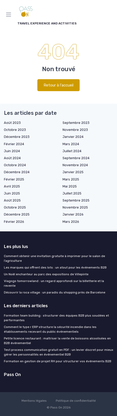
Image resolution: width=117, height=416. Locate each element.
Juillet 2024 (72, 151)
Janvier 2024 (73, 137)
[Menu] (9, 14)
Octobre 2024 (15, 165)
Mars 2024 (71, 144)
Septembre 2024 (76, 158)
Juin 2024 (12, 151)
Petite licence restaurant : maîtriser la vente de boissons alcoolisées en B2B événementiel (57, 341)
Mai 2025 (70, 186)
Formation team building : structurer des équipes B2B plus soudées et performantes (56, 318)
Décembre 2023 (17, 137)
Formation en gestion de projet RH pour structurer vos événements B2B (57, 361)
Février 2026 (14, 222)
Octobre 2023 (15, 130)
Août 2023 (12, 123)
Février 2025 (14, 179)
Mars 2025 (71, 179)
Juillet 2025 (72, 193)
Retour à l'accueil (58, 85)
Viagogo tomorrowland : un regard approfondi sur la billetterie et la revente (54, 283)
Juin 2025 (12, 193)
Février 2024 (14, 144)
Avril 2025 (12, 186)
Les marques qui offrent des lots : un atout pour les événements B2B (55, 267)
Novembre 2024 (75, 165)
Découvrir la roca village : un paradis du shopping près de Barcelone (54, 292)
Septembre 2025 (76, 200)
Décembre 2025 (17, 214)
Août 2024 (12, 158)
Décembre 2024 (17, 172)
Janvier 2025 (73, 172)
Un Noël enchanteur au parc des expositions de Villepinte (46, 274)
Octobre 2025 (15, 207)
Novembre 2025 (75, 207)
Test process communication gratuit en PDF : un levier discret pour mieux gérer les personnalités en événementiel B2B (58, 352)
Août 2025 (12, 200)
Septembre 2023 (76, 123)
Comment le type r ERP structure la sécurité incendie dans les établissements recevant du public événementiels (50, 329)
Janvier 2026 (73, 214)
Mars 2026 (71, 222)
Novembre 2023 (75, 130)
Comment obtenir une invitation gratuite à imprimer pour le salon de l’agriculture (54, 258)
